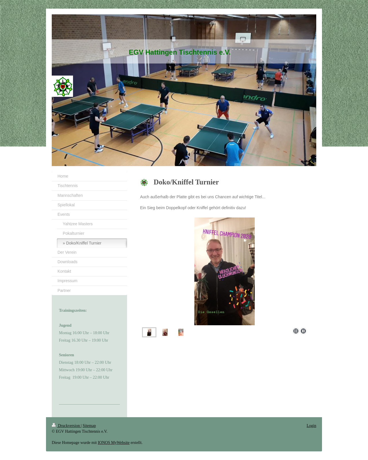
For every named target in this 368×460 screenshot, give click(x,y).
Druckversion (66, 426)
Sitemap (89, 426)
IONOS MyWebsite (113, 442)
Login (311, 426)
